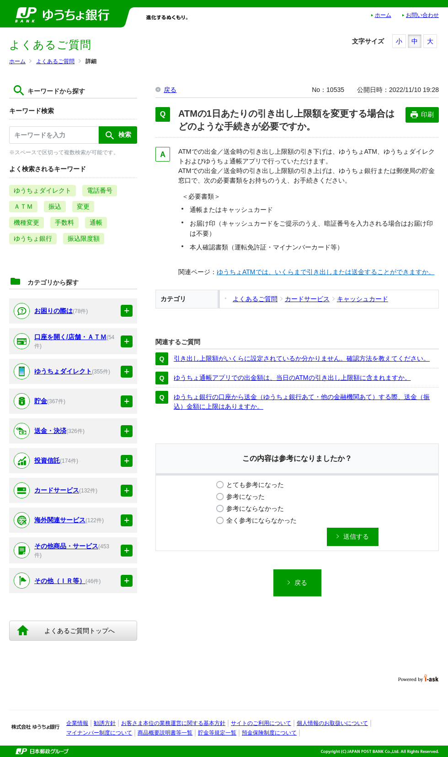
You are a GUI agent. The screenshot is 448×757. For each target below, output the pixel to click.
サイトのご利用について (261, 723)
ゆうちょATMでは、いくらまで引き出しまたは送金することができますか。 (326, 272)
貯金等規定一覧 (217, 733)
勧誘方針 (105, 723)
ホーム (383, 15)
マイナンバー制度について (99, 733)
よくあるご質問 (55, 61)
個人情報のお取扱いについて (332, 723)
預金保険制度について (269, 733)
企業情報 (77, 723)
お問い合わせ (422, 15)
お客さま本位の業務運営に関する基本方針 (173, 723)
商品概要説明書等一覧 (165, 733)
